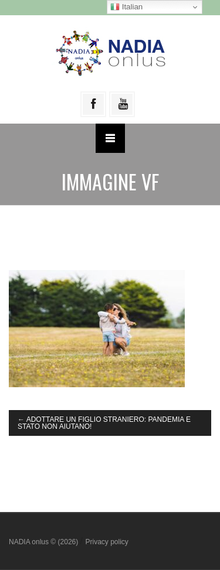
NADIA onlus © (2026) (44, 542)
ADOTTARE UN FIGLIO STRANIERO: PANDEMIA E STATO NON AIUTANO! (104, 423)
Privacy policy (106, 542)
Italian (126, 7)
